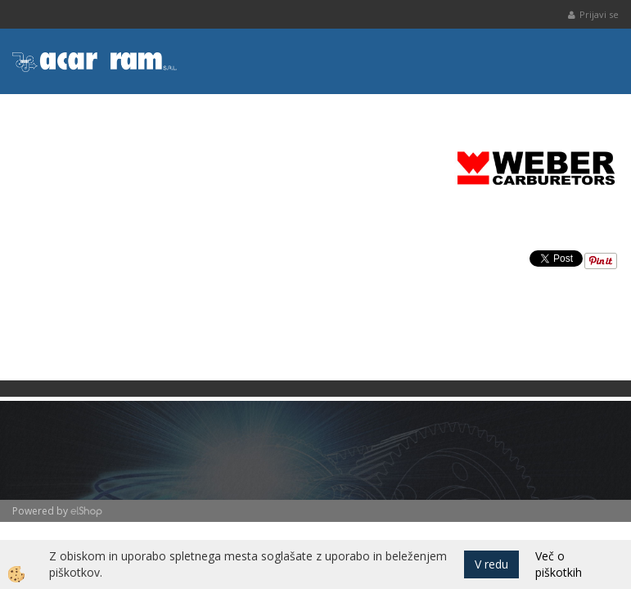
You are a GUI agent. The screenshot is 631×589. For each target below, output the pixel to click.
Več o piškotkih (558, 564)
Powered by (40, 511)
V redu (491, 564)
